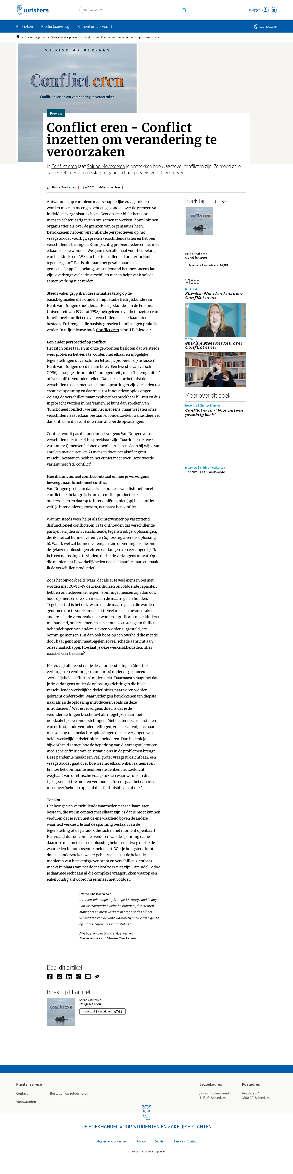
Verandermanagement (64, 37)
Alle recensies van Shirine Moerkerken (107, 938)
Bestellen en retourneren (69, 1093)
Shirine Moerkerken (106, 166)
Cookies (160, 1141)
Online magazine (35, 37)
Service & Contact (185, 1141)
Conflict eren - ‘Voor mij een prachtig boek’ (214, 412)
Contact (22, 1093)
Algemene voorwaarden (111, 1141)
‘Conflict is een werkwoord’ (205, 472)
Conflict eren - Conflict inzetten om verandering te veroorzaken (122, 37)
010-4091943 (268, 26)
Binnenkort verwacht (95, 26)
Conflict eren (64, 166)
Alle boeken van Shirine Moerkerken (106, 933)
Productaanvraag (55, 26)
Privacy (141, 1141)
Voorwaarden (26, 1102)
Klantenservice (29, 1084)
